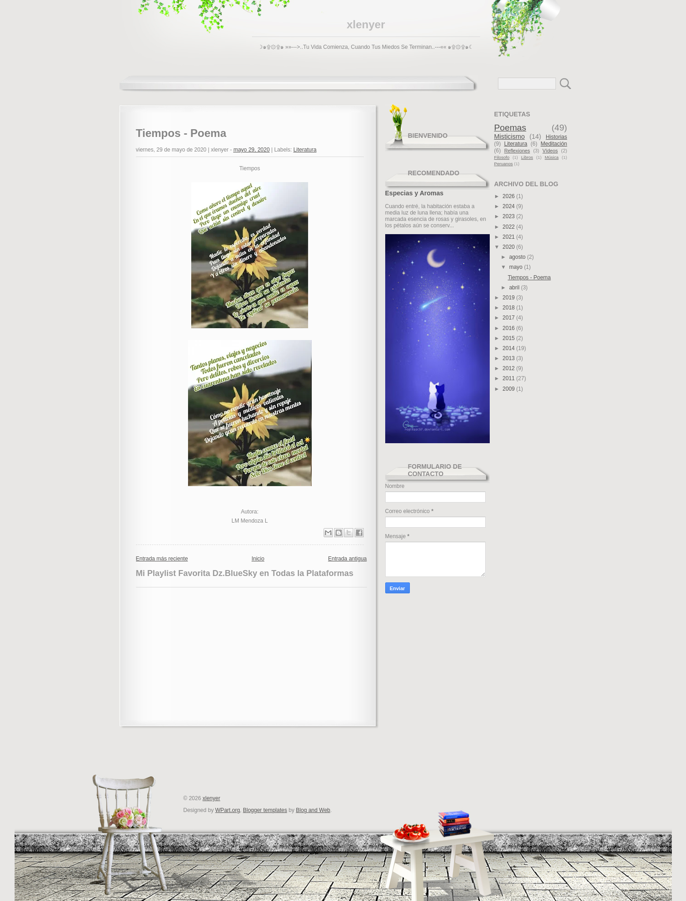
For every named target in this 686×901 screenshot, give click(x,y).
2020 (509, 247)
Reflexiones (517, 150)
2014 (509, 348)
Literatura (305, 150)
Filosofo (502, 157)
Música (551, 157)
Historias (556, 137)
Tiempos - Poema (529, 277)
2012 (509, 368)
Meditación (553, 144)
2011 (509, 378)
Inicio (257, 558)
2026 (509, 196)
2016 (509, 328)
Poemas (510, 127)
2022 (509, 227)
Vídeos (550, 150)
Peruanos (503, 163)
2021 (509, 237)
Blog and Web (313, 810)
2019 (509, 297)
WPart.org (227, 810)
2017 (509, 317)
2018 (509, 307)
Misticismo (509, 136)
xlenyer (365, 24)
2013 (509, 358)
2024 (509, 206)
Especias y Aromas (414, 193)
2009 (509, 389)
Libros (527, 157)
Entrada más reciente (162, 558)
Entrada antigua (347, 558)
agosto (518, 257)
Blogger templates (265, 810)
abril (515, 287)
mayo (516, 267)
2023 (509, 216)
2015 (509, 338)
